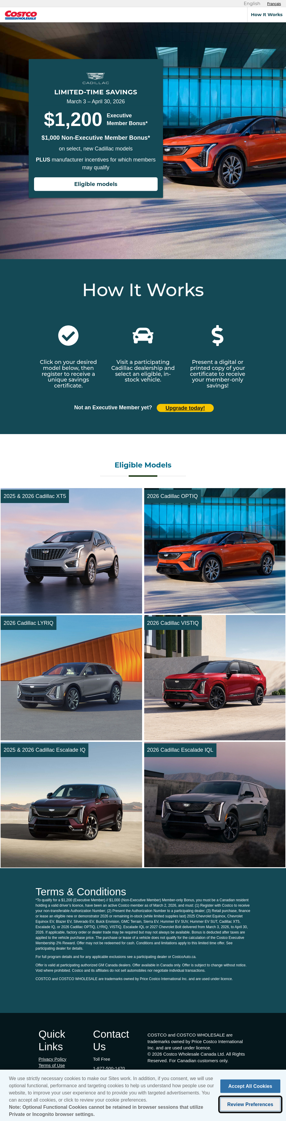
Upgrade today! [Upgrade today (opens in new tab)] (185, 408)
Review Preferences (250, 1106)
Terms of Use (52, 1065)
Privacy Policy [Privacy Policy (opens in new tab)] (52, 1059)
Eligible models (95, 184)
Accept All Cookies (250, 1088)
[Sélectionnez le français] (274, 3)
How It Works (266, 14)
